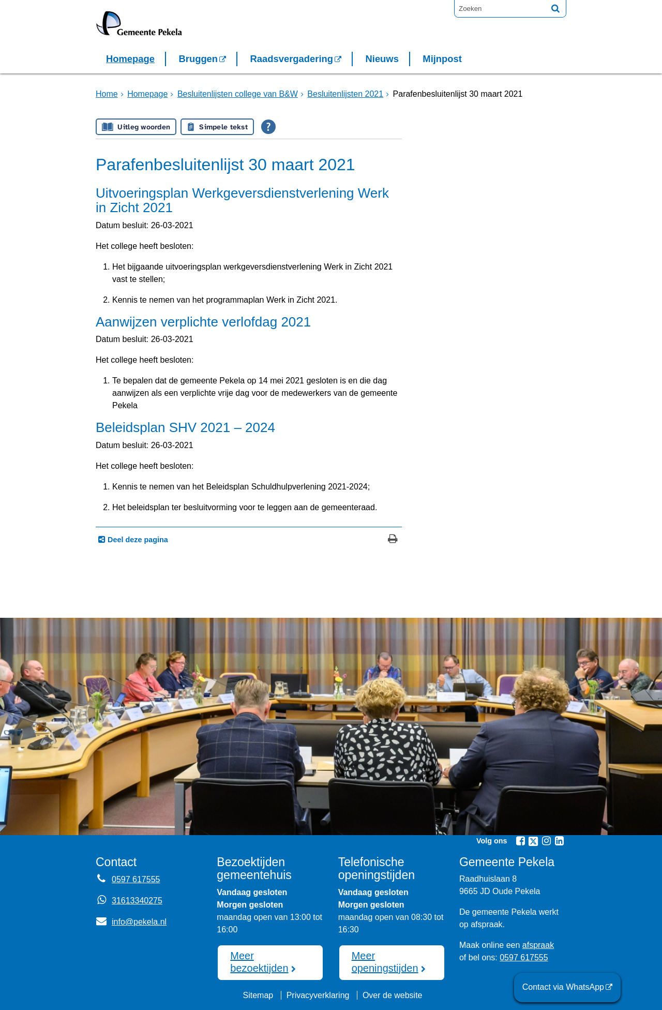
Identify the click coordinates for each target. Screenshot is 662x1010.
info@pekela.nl (131, 921)
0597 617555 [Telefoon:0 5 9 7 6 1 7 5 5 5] (136, 879)
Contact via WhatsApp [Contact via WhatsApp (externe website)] (563, 987)
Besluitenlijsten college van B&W (237, 94)
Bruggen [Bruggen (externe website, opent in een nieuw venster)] (198, 58)
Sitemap (258, 995)
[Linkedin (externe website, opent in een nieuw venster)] (559, 840)
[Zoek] (555, 8)
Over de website (393, 995)
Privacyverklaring (318, 995)
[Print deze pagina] (392, 539)
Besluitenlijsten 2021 (345, 94)
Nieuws (381, 58)
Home (107, 94)
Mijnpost (442, 58)
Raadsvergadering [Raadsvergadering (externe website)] (291, 58)
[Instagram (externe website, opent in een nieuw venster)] (546, 840)
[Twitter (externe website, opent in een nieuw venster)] (533, 841)
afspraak (538, 945)
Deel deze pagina (137, 540)
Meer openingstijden (385, 962)
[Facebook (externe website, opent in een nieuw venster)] (520, 840)
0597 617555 (524, 957)
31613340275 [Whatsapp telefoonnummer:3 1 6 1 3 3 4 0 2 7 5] (137, 900)
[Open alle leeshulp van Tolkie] (268, 127)
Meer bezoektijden (259, 962)
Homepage (130, 58)
